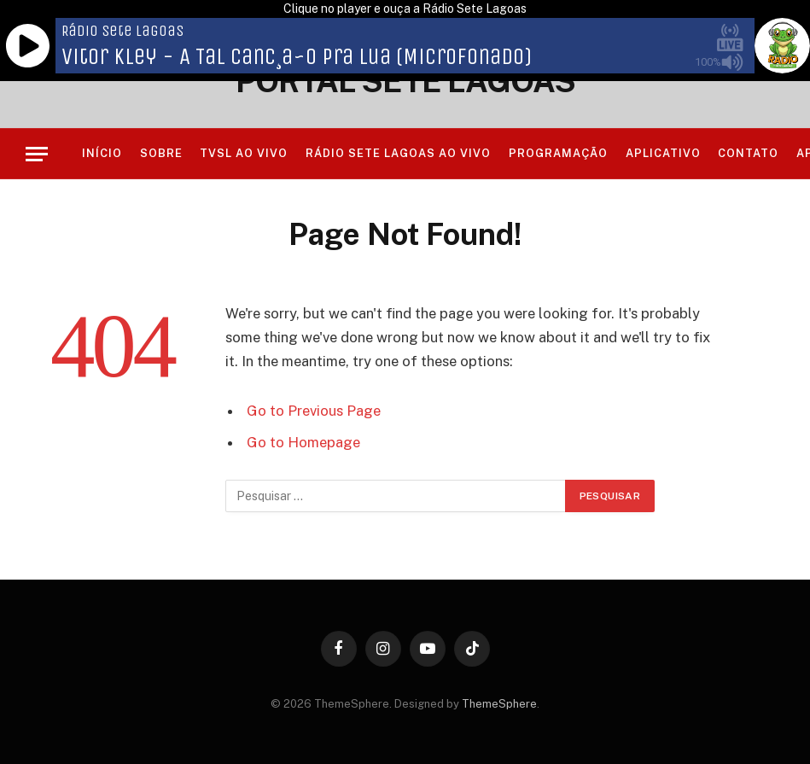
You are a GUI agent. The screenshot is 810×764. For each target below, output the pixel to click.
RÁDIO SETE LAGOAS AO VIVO (399, 153)
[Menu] (37, 154)
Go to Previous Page (314, 410)
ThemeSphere (499, 703)
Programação (558, 153)
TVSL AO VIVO (244, 153)
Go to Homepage (303, 442)
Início (102, 153)
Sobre (161, 153)
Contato (748, 153)
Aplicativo (663, 153)
